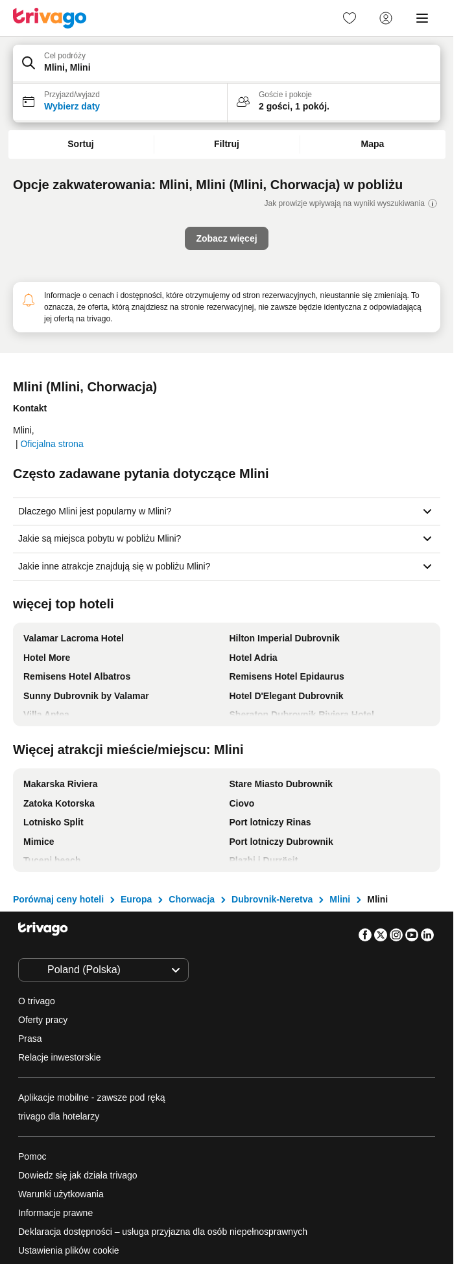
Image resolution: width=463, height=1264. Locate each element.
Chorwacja (192, 899)
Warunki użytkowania (61, 1194)
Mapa (373, 144)
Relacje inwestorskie (59, 1057)
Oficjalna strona (51, 444)
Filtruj (226, 144)
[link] (349, 18)
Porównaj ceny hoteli (58, 899)
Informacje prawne (55, 1213)
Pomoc (32, 1156)
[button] (226, 64)
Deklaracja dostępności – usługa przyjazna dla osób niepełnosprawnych (162, 1231)
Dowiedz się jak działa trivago (77, 1175)
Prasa (30, 1038)
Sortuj (80, 144)
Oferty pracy (42, 1020)
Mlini (339, 899)
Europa (136, 899)
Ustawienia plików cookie (70, 1250)
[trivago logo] (50, 18)
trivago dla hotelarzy (58, 1116)
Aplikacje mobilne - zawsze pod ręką (91, 1097)
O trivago (36, 1001)
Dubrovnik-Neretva (272, 899)
